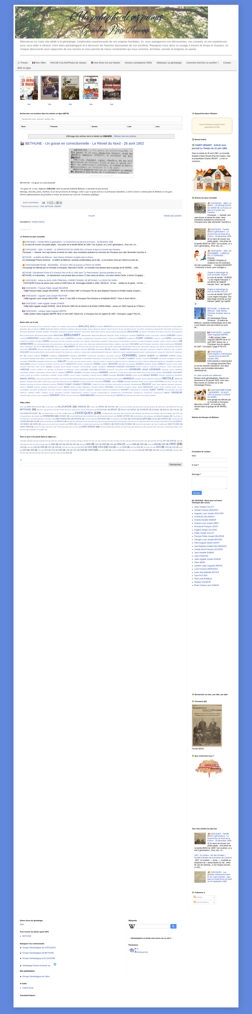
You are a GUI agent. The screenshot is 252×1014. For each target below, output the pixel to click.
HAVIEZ (97, 364)
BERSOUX (64, 329)
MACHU (100, 375)
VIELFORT (153, 427)
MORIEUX (128, 378)
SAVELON (66, 390)
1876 (34, 444)
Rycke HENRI (137, 387)
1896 (134, 444)
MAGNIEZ (121, 375)
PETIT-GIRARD (149, 382)
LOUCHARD (167, 372)
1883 (60, 444)
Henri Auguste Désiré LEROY (207, 543)
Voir (29, 104)
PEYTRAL (167, 382)
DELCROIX (145, 347)
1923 (158, 447)
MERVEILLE (83, 379)
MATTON (63, 379)
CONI (162, 338)
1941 (100, 450)
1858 (171, 441)
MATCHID (26, 936)
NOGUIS (30, 382)
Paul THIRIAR (162, 384)
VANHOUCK (148, 393)
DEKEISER (29, 347)
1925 (167, 447)
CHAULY (105, 338)
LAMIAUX (153, 367)
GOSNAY (62, 416)
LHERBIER (103, 372)
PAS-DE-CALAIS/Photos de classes (68, 62)
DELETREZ (24, 349)
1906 (42, 447)
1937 (75, 450)
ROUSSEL (109, 387)
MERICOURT (83, 421)
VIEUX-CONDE (165, 427)
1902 (42, 206)
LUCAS (72, 375)
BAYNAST (139, 326)
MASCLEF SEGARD (43, 379)
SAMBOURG (42, 390)
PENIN (120, 381)
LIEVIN (133, 419)
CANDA (147, 335)
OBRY (40, 382)
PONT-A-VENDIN (83, 424)
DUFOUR (118, 356)
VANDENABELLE (103, 393)
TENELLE (23, 393)
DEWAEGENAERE (97, 352)
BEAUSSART (153, 326)
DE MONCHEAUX (56, 344)
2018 (61, 453)
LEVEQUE (94, 372)
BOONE (70, 332)
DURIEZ (179, 356)
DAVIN (168, 341)
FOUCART (178, 358)
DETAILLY (77, 352)
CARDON (163, 335)
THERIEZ (31, 393)
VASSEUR (176, 392)
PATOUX (83, 382)
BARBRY (100, 326)
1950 (146, 450)
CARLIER (171, 335)
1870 (21, 444)
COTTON (61, 341)
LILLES (154, 419)
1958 (161, 450)
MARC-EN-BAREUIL (47, 421)
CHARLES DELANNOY (204, 517)
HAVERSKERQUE (76, 416)
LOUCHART (177, 372)
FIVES (177, 413)
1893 (111, 444)
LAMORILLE (161, 367)
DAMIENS (149, 341)
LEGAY (145, 369)
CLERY (140, 338)
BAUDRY (132, 326)
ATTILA (39, 326)
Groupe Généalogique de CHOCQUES (39, 948)
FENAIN (147, 413)
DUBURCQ (73, 356)
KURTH (138, 367)
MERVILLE (94, 421)
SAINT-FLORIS (174, 424)
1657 (46, 441)
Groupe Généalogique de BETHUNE (38, 953)
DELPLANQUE (75, 349)
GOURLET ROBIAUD (113, 361)
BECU (180, 326)
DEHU (22, 347)
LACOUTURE (89, 419)
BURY (117, 335)
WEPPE (120, 395)
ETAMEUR (49, 358)
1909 (57, 447)
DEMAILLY (115, 349)
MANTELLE (170, 375)
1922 (151, 447)
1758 (83, 441)
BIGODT (104, 329)
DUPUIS (172, 356)
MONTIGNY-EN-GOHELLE (151, 421)
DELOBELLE (56, 349)
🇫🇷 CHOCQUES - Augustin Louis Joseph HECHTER (44, 296)
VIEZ (38, 395)
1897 (142, 444)
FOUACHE (162, 358)
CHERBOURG (67, 413)
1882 (53, 444)
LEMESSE (178, 369)
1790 (102, 441)
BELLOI (30, 329)
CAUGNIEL (79, 338)
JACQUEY (75, 367)
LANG (169, 367)
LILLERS (143, 419)
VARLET (167, 393)
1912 (75, 447)
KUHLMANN (130, 367)
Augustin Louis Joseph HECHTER (209, 513)
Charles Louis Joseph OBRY (206, 523)
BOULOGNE (132, 332)
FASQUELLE (96, 358)
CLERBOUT (131, 338)
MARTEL (31, 379)
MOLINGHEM (106, 421)
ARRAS (101, 407)
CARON (23, 338)
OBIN (35, 382)
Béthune (166, 410)
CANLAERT (155, 335)
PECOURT (90, 382)
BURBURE (144, 410)
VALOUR (93, 393)
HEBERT (104, 364)
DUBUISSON (63, 356)
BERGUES (162, 407)
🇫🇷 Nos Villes (39, 62)
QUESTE (23, 387)
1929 (24, 450)
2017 (55, 453)
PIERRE (23, 384)
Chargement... (26, 229)
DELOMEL (65, 349)
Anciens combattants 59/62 (138, 62)
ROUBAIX (128, 424)
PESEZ (140, 382)
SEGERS (82, 390)
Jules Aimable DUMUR (204, 552)
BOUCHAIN (86, 332)
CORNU (45, 341)
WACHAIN (76, 395)
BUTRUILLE (124, 335)
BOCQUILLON (177, 329)
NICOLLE (178, 379)
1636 (40, 441)
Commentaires (201, 902)
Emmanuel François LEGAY (206, 526)
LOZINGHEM (25, 421)
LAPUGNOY (102, 419)
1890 (88, 444)
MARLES (60, 421)
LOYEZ (66, 375)
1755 (77, 441)
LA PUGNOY (47, 419)
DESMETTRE (60, 352)
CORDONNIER (177, 338)
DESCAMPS (25, 352)
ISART (42, 367)
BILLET (115, 329)
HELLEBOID (130, 364)
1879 (40, 444)
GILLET (89, 361)
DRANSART (170, 352)
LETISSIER (86, 372)
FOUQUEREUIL (25, 416)
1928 (180, 447)
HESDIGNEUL (138, 416)
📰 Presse (22, 62)
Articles (198, 897)
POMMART (77, 384)
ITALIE (175, 416)
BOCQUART (159, 329)
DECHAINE (134, 344)
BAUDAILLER (117, 326)
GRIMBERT (170, 361)
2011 (48, 453)
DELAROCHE (90, 347)
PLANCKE (37, 384)
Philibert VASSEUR (202, 582)
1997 (24, 453)
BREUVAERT (48, 335)
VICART (34, 395)
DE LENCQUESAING (41, 344)
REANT (67, 387)
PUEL (154, 384)
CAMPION (140, 335)
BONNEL (39, 332)
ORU (49, 382)
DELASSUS (100, 347)
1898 (149, 444)
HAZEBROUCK (91, 416)
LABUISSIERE (75, 419)
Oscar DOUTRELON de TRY (62, 382)
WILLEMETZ (145, 395)
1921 (145, 447)
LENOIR (48, 372)
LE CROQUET (115, 419)
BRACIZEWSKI (177, 332)
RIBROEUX (86, 387)
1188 (28, 441)
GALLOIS (77, 361)
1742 (71, 441)
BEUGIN (78, 329)
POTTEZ (101, 384)
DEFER (162, 344)
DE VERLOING (90, 344)
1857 (164, 441)
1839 (151, 441)
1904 (28, 447)
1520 (34, 441)
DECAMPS (125, 344)
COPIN (168, 338)
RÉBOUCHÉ (148, 387)
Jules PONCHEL (201, 556)
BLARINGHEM (89, 410)
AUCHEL (111, 407)
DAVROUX (175, 341)
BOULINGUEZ (122, 332)
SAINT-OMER (25, 427)
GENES (37, 416)
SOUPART (125, 390)
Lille (34, 421)
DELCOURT (136, 347)
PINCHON (29, 384)
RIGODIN (94, 387)
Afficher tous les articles (125, 136)
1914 (89, 447)
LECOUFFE (119, 369)
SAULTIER (51, 390)
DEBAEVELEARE (102, 344)
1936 (68, 450)
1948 (133, 450)
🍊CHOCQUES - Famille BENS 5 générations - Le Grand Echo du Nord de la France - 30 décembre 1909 (67, 242)
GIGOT (83, 361)
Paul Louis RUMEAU (203, 579)
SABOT (156, 387)
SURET (153, 390)
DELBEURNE (127, 347)
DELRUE (91, 349)
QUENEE (170, 384)
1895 (127, 444)
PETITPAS (159, 382)
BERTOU (71, 329)
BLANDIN (127, 329)
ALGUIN (23, 326)
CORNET (31, 341)
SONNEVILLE (115, 390)
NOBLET (23, 382)
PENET (114, 382)
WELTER (113, 395)
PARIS (71, 424)
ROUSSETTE (119, 387)
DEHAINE (178, 344)
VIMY (24, 429)
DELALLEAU (59, 347)
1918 (124, 447)
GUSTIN (56, 364)
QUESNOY (178, 384)
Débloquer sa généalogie (169, 62)
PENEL (107, 381)
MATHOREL (55, 379)
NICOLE (168, 378)
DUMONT (142, 356)
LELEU (171, 369)
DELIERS (33, 349)
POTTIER (108, 384)
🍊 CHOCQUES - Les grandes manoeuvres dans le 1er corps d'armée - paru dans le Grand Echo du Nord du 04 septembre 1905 (219, 877)
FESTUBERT (167, 413)
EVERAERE (58, 358)
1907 (50, 447)
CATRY (62, 338)
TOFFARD (58, 393)
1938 (82, 450)
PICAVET (175, 382)
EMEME (32, 358)
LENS (125, 419)
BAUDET (125, 326)
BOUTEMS (160, 332)
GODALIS (95, 361)
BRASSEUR (39, 335)
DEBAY (111, 344)
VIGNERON (45, 395)
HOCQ (175, 364)
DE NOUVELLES (69, 344)
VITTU (62, 395)
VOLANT (69, 395)
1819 (139, 441)
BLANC (121, 329)
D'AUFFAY (133, 341)
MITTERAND (100, 379)
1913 (82, 447)
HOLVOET (31, 367)
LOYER (59, 375)
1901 (163, 444)
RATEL (60, 387)
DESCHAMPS (50, 352)
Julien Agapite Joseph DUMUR (207, 559)
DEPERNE (135, 349)
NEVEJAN (158, 379)
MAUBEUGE (71, 421)
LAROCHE (24, 369)
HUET (38, 367)
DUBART (37, 356)
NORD (35, 424)
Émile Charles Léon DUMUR (206, 585)
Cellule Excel (27, 988)
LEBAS (77, 369)
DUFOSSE (110, 356)
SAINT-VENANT (88, 427)
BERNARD (50, 329)
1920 (138, 447)
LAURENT (40, 369)
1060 (21, 441)
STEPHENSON (135, 390)
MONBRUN (109, 379)
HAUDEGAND (88, 364)
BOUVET (168, 332)
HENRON (147, 364)
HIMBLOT (162, 364)
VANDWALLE (138, 393)
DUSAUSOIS (24, 358)
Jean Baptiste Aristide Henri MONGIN (210, 546)
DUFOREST (101, 356)
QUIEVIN (37, 387)
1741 (65, 441)
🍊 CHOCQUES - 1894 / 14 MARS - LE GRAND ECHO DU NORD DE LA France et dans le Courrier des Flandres (71, 249)
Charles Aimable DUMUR (205, 520)
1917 (118, 447)
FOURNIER (40, 361)
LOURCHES (44, 375)
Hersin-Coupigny (162, 416)
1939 (90, 450)
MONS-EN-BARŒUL (120, 421)
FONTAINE (153, 358)
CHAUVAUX (112, 338)
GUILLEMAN (25, 364)
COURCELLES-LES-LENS (111, 413)
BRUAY (114, 409)
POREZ (95, 384)
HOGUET (23, 367)
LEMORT (32, 372)
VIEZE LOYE (177, 427)
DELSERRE (100, 349)
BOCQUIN (23, 332)
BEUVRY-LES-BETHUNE (55, 410)
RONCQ (117, 424)
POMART (68, 384)
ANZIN (92, 407)
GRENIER (153, 361)
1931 (39, 450)
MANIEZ (154, 375)
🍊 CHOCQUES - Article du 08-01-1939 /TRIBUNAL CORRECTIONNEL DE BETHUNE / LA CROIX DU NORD (69, 280)
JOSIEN (94, 367)
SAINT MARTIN (165, 387)
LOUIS (22, 375)
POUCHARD (117, 384)
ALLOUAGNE (65, 406)
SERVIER (97, 390)
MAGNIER (112, 375)
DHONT (123, 352)
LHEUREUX (113, 372)
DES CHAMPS (177, 349)
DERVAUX (167, 349)
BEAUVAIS (140, 407)
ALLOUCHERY (31, 326)
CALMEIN (132, 335)
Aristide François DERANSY (206, 510)
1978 (174, 450)
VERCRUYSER (25, 395)
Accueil (91, 216)
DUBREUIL (53, 356)
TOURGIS (66, 393)
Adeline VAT (55, 326)
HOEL (180, 364)
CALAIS (176, 410)
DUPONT (164, 356)
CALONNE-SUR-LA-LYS (49, 413)
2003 (36, 453)
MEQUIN (76, 379)
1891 (97, 444)
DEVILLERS (86, 352)
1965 (167, 450)
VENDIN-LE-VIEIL (140, 427)
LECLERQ (94, 369)
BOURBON (152, 332)
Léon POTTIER (200, 575)
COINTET (156, 338)
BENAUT (37, 329)
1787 (96, 441)
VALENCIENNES (106, 427)
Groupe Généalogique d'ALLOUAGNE (38, 958)
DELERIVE (170, 347)
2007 (42, 453)
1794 (120, 441)
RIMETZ (101, 387)
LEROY (69, 372)
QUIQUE (44, 387)
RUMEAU (128, 387)
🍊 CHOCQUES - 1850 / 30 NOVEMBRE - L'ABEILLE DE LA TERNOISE (219, 253)
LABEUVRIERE (61, 419)
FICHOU (115, 358)
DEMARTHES (125, 349)
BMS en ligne (24, 68)
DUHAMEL (129, 355)
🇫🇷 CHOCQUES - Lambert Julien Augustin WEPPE (44, 311)
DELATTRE (109, 347)
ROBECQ (107, 424)
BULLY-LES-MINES (128, 410)
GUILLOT (34, 364)
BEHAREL (23, 329)
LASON (33, 369)
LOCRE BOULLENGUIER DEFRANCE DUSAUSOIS (136, 372)
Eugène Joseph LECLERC (205, 530)
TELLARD (178, 390)
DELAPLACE (80, 347)
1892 (104, 444)
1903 (22, 447)
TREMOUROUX (76, 393)
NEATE (143, 379)
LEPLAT (55, 372)
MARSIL (23, 379)
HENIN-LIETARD (123, 416)
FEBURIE (138, 413)
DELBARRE (117, 347)
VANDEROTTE (115, 393)
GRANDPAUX (133, 361)
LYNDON (93, 375)
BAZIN (145, 326)
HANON (79, 364)
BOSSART (77, 332)
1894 (119, 444)
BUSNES (155, 410)
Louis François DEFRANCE (206, 569)
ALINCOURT (49, 407)
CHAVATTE (121, 338)
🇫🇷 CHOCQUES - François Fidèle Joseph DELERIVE (45, 288)
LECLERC (85, 369)
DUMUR (150, 356)
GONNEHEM (48, 416)
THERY (37, 393)
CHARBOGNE (88, 338)
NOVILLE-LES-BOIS (48, 424)
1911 (69, 447)
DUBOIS (45, 356)
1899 (156, 444)
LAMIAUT (145, 367)
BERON (57, 329)
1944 (120, 450)
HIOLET (169, 364)
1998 (30, 453)
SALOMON (33, 390)
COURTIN (68, 341)
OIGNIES (62, 424)
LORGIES (164, 419)
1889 (81, 444)
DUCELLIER (91, 356)
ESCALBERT (40, 358)
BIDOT (90, 329)
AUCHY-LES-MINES (126, 407)
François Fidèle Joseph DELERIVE (209, 536)
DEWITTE (116, 352)
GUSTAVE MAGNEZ (45, 364)
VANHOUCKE (158, 393)
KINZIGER (120, 367)
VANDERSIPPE (127, 393)
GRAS (140, 361)
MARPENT (178, 375)
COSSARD (54, 341)
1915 (100, 447)
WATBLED (98, 395)
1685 (52, 441)
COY (81, 341)
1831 (145, 441)
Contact (227, 62)
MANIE (140, 375)
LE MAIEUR (58, 369)
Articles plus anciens (172, 216)
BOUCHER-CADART (98, 332)
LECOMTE (110, 369)
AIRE (21, 407)
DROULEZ (178, 352)
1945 (126, 450)
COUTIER (76, 341)
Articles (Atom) (38, 222)
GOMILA (103, 361)
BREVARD (95, 335)
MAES (105, 375)
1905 (35, 447)
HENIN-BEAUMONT (107, 416)
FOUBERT (170, 358)
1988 (180, 450)
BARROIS (108, 326)
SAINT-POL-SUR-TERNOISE (55, 427)
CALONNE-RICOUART (29, 413)
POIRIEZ (60, 384)
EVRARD (66, 358)
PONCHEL (87, 384)
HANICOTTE (71, 364)
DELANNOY (69, 346)
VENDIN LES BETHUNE (122, 427)
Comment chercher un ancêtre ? (202, 62)
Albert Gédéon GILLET (204, 507)
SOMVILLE (106, 390)
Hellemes (150, 416)
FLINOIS (146, 358)
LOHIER (159, 372)
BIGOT (109, 329)
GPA (22, 924)
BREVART (103, 335)
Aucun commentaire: (31, 202)
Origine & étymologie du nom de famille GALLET (217, 290)
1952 (154, 450)
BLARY (134, 329)
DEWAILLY (108, 352)
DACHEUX (141, 341)
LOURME (53, 375)
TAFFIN (160, 390)
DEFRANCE (169, 344)
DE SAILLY (80, 344)
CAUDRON (69, 338)
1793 (114, 441)
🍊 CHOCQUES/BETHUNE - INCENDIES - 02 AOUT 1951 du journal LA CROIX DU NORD (61, 265)
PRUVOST (146, 384)
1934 (53, 450)
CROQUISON (95, 341)
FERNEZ (156, 413)
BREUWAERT (86, 335)
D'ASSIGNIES (124, 341)
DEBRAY (118, 344)
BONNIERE (54, 332)
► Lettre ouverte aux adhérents (207, 375)
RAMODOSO (52, 387)
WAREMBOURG (87, 395)
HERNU (154, 364)
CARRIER (42, 338)
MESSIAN (91, 379)
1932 (46, 450)
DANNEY (156, 341)
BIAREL (84, 329)
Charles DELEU (113, 341)
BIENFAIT (96, 329)
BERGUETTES (174, 407)
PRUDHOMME (136, 384)
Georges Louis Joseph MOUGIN (208, 540)
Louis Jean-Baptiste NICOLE (206, 572)
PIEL (180, 382)
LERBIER (61, 372)
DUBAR (30, 356)
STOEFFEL (145, 390)
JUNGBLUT (102, 367)
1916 (110, 447)
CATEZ (49, 338)
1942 (106, 450)
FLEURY (139, 358)
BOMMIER (31, 332)
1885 (67, 444)
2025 (67, 453)
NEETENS (150, 379)
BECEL (160, 326)
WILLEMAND (128, 395)
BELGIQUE (151, 407)
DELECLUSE (154, 347)
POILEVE (53, 384)
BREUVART (72, 335)
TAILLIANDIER (169, 390)
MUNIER (138, 379)
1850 (158, 441)
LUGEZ (78, 375)
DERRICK (159, 349)
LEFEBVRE (135, 369)
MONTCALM (135, 421)
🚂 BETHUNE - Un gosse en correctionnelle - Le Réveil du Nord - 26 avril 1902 (82, 143)
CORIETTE (24, 341)
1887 (74, 444)
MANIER (146, 375)
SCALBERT (74, 390)
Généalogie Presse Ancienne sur (40, 965)
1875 (27, 444)
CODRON (148, 338)
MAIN (135, 375)
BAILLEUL (84, 326)
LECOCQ (102, 369)
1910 (63, 447)
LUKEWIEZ (85, 375)
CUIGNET (104, 341)
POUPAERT (126, 384)
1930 (32, 450)
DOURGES (128, 413)
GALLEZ (70, 361)
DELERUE (178, 347)
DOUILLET (161, 352)
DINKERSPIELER (132, 352)
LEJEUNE (165, 369)
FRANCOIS (49, 361)
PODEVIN (45, 384)
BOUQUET (143, 332)
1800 (127, 441)
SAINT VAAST (177, 387)
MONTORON (118, 379)
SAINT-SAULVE (73, 427)
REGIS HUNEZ (76, 387)
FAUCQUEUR (106, 358)
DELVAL (108, 349)
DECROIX (155, 344)
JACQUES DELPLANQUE (62, 367)
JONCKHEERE (85, 367)
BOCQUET (167, 329)
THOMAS (44, 393)
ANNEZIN (82, 407)
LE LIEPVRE (48, 369)
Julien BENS (199, 562)
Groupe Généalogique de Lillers (36, 976)
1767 (89, 441)
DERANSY (152, 349)
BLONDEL (140, 329)
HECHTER (113, 364)
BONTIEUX (63, 332)
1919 (131, 447)
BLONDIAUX (149, 329)
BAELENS (74, 326)
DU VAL (23, 356)
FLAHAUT (122, 358)
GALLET (62, 361)
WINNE (153, 395)
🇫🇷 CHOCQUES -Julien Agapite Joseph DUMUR (43, 303)
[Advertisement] (201, 640)
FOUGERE (23, 361)
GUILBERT (178, 361)
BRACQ (22, 335)
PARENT (76, 382)
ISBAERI (57, 206)
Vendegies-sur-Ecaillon (37, 429)
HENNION (139, 364)
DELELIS (163, 347)
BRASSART (30, 335)
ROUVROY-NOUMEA (143, 424)
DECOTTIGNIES (145, 344)
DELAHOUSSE (48, 347)
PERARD (127, 382)
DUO (157, 356)
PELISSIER (99, 382)
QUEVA (30, 387)
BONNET (46, 332)
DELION (40, 349)
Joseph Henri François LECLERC (208, 549)
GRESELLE (161, 361)
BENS (43, 329)
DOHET (142, 352)
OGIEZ (45, 382)
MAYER (69, 379)
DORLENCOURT (151, 352)
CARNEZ (179, 335)
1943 (113, 450)
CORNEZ (38, 341)
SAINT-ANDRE (159, 424)
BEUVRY (40, 410)
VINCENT (55, 395)
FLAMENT (131, 358)
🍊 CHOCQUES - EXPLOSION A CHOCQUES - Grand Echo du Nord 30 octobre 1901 (219, 355)
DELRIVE (84, 349)
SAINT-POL (38, 427)
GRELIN (146, 361)
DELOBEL (47, 349)
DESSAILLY (69, 352)
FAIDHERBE (87, 358)
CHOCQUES (84, 413)
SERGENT (90, 390)
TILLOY (51, 393)
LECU (126, 369)
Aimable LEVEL (65, 326)
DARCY (163, 341)
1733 (58, 441)
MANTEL (162, 375)
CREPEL (87, 341)
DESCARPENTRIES (37, 352)
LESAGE (77, 372)
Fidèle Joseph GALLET (204, 533)
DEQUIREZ (144, 349)
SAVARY (59, 390)
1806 (133, 441)
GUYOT (62, 364)
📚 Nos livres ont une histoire (105, 62)
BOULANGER (111, 332)
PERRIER (134, 382)
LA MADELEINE (34, 419)
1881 (46, 444)
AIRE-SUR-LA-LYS (34, 407)
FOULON (31, 361)
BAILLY (93, 326)
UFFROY (86, 393)
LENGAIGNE (40, 372)
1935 (60, 450)
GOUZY (124, 361)
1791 (108, 441)
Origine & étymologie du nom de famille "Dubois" (217, 273)
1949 (139, 450)
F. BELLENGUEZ (76, 358)
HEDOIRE (122, 364)
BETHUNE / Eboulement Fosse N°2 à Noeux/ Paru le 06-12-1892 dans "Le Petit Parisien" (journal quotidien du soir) (71, 273)
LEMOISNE (24, 372)
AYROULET (46, 326)
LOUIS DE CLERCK (32, 375)
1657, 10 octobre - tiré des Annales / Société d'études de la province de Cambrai (213, 856)
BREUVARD (58, 335)
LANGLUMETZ (177, 367)
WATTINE (106, 395)
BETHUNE (49, 206)
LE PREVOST (69, 369)
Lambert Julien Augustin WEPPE (208, 566)
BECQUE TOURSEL (170, 326)
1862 (178, 441)
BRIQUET (110, 335)
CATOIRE (56, 338)
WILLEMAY (137, 395)
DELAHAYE (37, 347)
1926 (174, 447)
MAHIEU (129, 375)
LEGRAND (155, 369)
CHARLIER (97, 338)
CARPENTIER (32, 338)
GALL (55, 361)
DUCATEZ (82, 356)
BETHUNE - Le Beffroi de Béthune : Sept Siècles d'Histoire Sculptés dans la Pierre (57, 257)
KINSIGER (111, 367)
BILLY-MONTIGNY (74, 410)
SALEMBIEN (24, 390)
